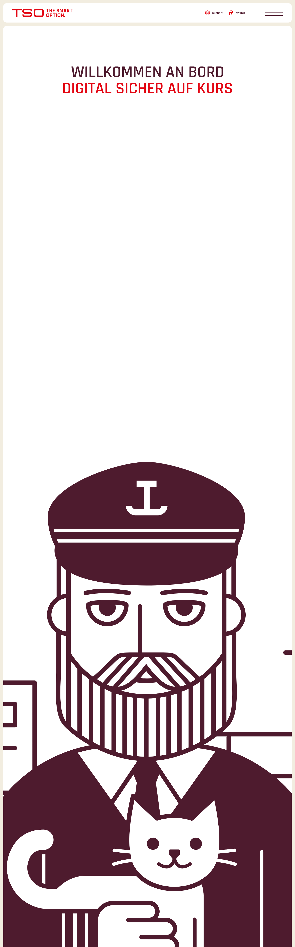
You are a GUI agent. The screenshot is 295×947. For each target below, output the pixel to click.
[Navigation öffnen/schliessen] (274, 13)
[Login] (237, 13)
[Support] (214, 13)
